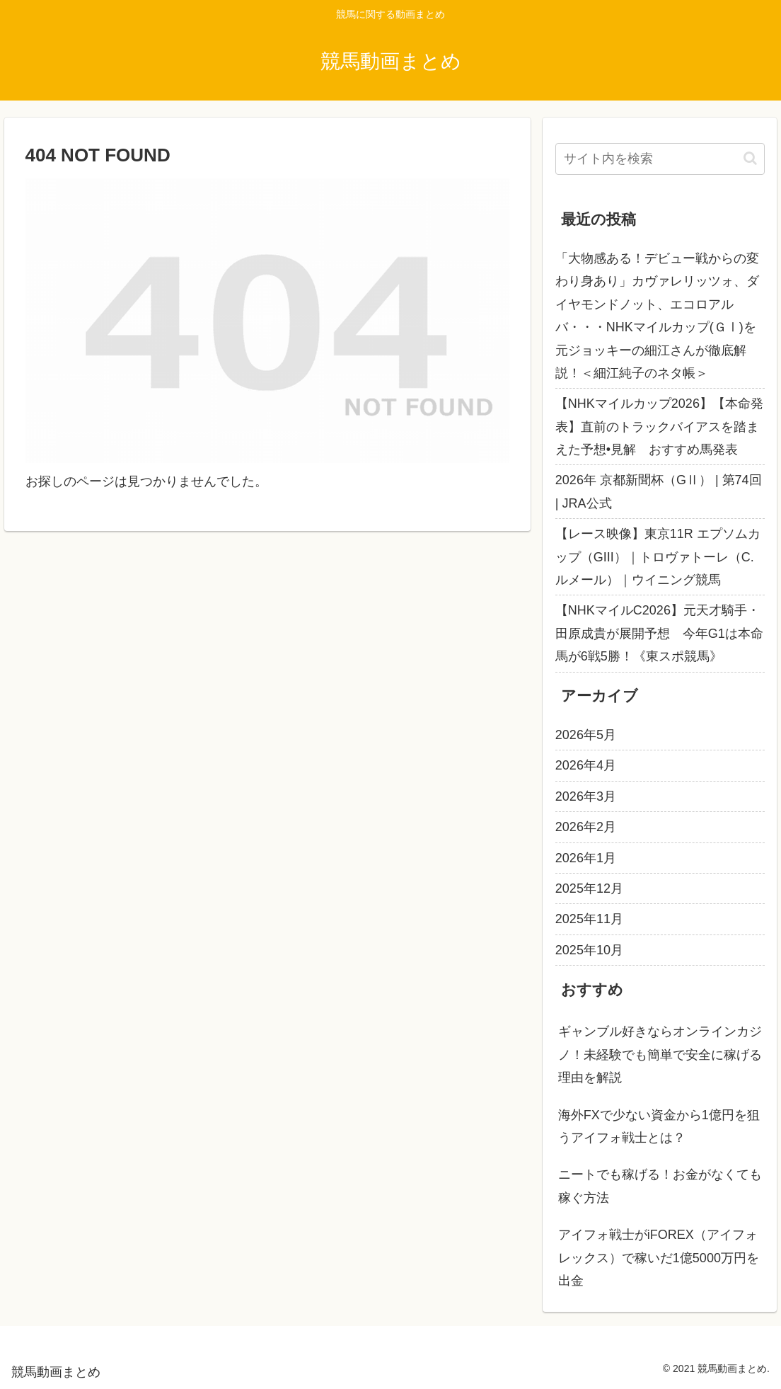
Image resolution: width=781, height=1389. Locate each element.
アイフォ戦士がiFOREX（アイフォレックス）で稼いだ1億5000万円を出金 (658, 1258)
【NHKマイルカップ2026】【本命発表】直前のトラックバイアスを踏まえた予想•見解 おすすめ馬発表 (659, 426)
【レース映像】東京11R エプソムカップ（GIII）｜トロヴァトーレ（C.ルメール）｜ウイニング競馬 (657, 557)
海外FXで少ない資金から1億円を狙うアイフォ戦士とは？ (659, 1126)
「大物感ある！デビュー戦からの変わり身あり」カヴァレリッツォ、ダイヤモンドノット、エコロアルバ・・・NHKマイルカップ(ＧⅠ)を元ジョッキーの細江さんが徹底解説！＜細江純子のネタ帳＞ (657, 315)
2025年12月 (589, 888)
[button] (750, 158)
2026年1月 (585, 858)
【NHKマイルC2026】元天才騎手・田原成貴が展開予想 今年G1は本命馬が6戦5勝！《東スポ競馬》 (659, 633)
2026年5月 (585, 735)
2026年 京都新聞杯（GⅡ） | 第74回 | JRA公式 (658, 491)
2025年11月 (589, 919)
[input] (660, 159)
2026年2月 (585, 827)
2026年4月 (585, 765)
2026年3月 (585, 796)
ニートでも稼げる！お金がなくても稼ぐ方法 (660, 1185)
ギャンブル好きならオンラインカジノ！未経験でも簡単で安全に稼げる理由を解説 (660, 1054)
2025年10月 (589, 950)
